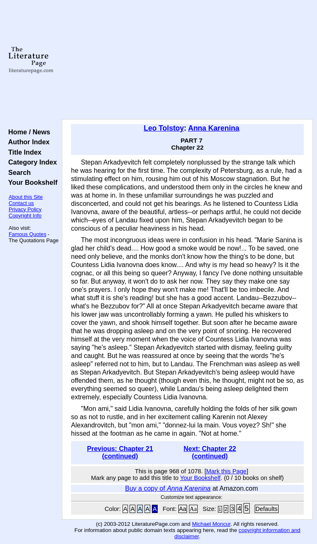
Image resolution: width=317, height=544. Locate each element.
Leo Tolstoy (164, 128)
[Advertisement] (187, 60)
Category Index (31, 162)
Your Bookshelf (31, 182)
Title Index (23, 152)
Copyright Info (25, 215)
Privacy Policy (25, 209)
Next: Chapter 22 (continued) (210, 452)
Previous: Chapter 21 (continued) (120, 452)
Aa (183, 509)
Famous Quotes (27, 234)
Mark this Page (226, 471)
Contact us (21, 203)
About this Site (26, 197)
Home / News (27, 132)
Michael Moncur (211, 524)
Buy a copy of (168, 488)
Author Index (27, 142)
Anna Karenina (213, 128)
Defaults (266, 509)
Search (18, 172)
